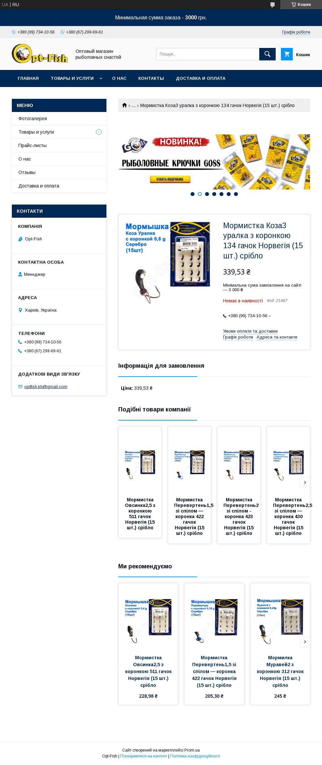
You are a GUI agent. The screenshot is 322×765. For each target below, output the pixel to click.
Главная (28, 78)
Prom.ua (192, 750)
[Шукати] (267, 54)
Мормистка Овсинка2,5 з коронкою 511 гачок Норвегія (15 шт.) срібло (141, 513)
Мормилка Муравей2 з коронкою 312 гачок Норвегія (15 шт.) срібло (281, 671)
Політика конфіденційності (195, 756)
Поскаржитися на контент (143, 756)
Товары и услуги (72, 78)
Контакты (151, 78)
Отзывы (26, 172)
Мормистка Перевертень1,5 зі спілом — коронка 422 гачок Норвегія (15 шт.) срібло (194, 516)
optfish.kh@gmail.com (45, 386)
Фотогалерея (32, 118)
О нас (119, 78)
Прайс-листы (32, 145)
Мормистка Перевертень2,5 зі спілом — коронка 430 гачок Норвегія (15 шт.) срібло (293, 516)
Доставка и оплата (200, 78)
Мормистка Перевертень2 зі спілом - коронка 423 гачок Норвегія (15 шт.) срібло (241, 516)
